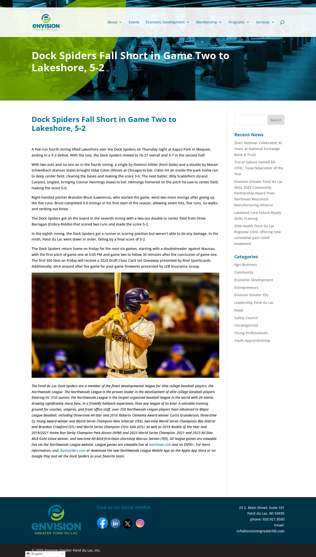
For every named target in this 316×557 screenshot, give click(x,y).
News (238, 310)
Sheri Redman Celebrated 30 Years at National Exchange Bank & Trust (258, 148)
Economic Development (165, 22)
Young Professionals (251, 333)
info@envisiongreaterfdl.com (260, 531)
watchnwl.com (160, 444)
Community (243, 272)
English (34, 554)
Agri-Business (245, 264)
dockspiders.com (72, 450)
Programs (237, 22)
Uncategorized (246, 325)
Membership (206, 22)
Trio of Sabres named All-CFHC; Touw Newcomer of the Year (258, 168)
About (112, 22)
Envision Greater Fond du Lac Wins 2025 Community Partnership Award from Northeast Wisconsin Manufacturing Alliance (258, 193)
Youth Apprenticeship (252, 340)
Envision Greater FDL (251, 295)
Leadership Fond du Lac (254, 302)
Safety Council (246, 317)
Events (134, 22)
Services (263, 22)
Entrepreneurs (246, 287)
